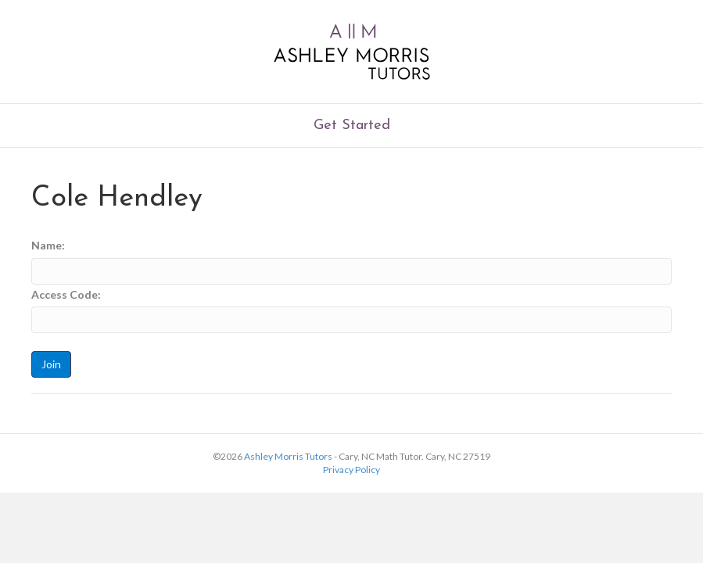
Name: (48, 245)
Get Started (352, 125)
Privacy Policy (351, 469)
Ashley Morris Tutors (288, 456)
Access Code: (66, 294)
